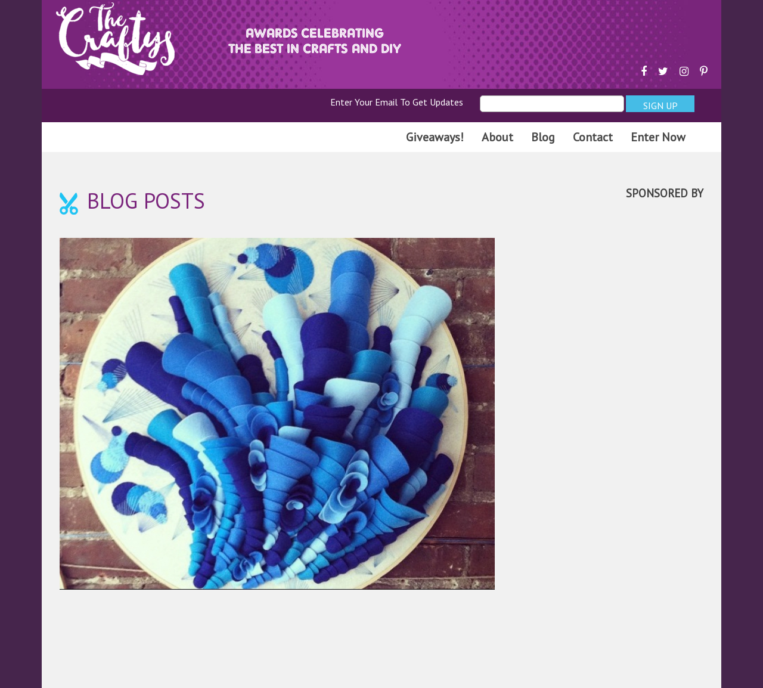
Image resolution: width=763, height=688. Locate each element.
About (497, 137)
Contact (593, 137)
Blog (543, 137)
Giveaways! (435, 137)
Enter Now (658, 137)
